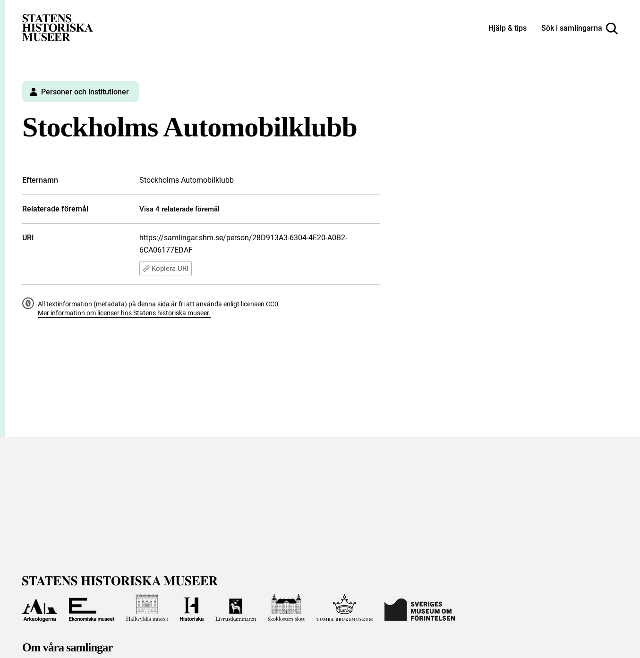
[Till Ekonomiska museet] (91, 608)
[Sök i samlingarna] (579, 29)
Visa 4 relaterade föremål (179, 209)
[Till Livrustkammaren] (235, 608)
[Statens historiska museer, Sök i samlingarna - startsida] (57, 27)
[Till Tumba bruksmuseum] (344, 608)
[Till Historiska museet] (192, 608)
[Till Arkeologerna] (39, 608)
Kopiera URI (165, 268)
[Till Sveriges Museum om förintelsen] (419, 608)
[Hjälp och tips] (507, 29)
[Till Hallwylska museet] (147, 608)
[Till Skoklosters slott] (286, 608)
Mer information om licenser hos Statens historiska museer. (124, 313)
